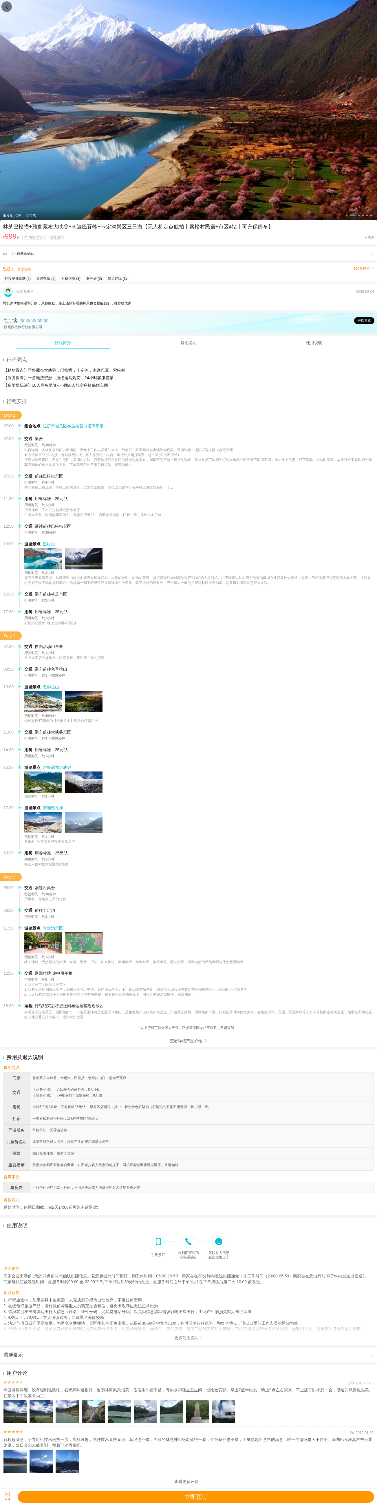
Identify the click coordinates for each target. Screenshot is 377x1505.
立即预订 (196, 1497)
